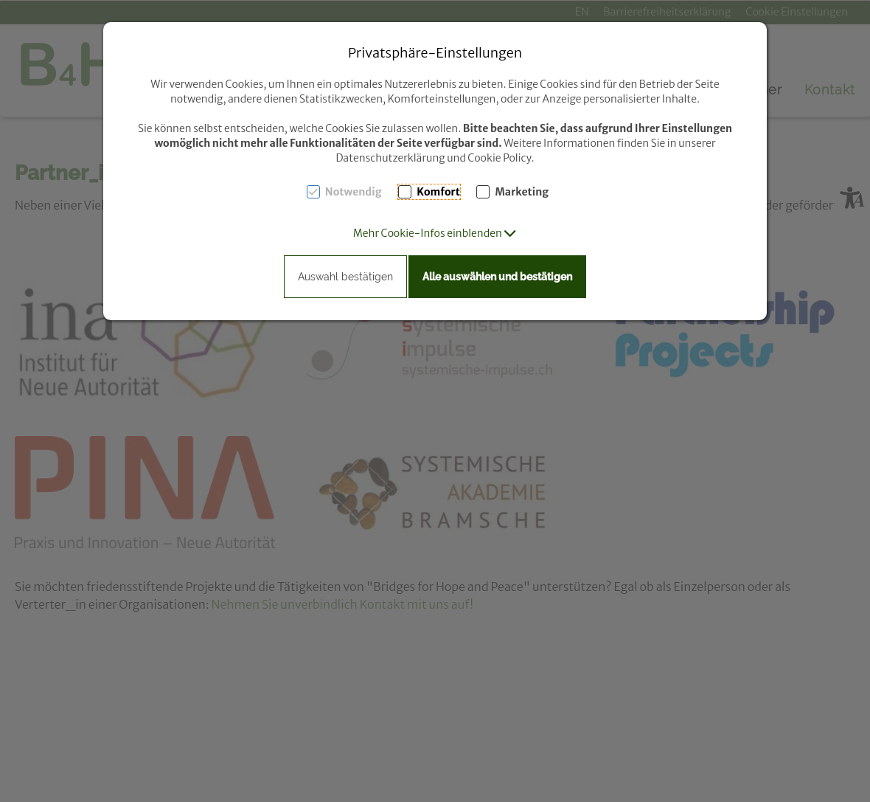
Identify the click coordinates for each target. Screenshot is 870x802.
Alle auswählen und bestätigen (497, 277)
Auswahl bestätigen (345, 277)
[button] (435, 233)
